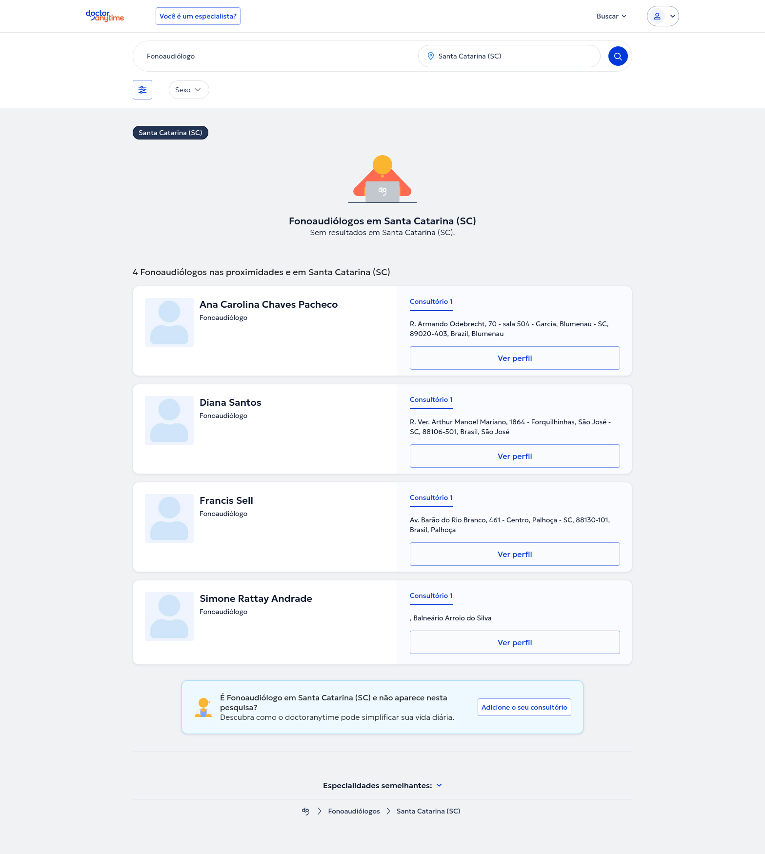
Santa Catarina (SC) (170, 132)
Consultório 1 (431, 301)
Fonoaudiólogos (354, 811)
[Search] (618, 56)
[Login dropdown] (663, 16)
